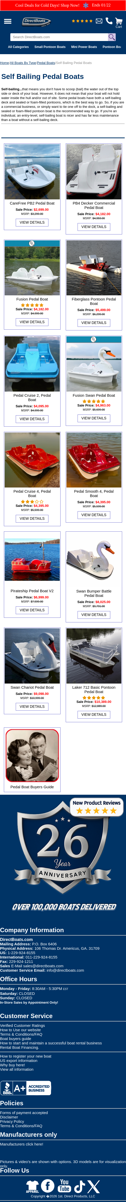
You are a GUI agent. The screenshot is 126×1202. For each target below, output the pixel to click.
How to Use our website (20, 1030)
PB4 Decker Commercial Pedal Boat (94, 205)
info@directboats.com (65, 970)
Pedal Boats (46, 63)
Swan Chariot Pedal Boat (32, 687)
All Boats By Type (23, 63)
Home (4, 63)
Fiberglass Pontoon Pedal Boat (94, 301)
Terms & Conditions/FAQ (21, 1034)
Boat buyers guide (15, 1038)
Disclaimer (9, 1117)
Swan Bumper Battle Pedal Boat (94, 593)
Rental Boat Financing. (19, 1047)
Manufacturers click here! (21, 1144)
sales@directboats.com (43, 966)
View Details (32, 222)
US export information (18, 1060)
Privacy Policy (12, 1121)
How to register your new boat (25, 1056)
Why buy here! (12, 1065)
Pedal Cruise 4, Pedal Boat (32, 493)
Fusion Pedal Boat (32, 299)
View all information (16, 1069)
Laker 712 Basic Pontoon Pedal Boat (94, 689)
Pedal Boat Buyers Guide (32, 787)
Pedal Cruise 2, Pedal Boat (32, 397)
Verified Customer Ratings (22, 1025)
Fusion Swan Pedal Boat (94, 395)
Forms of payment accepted (24, 1112)
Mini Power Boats (84, 47)
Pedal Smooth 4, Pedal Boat (94, 493)
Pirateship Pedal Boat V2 (32, 591)
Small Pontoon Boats (50, 47)
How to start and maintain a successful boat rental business (51, 1043)
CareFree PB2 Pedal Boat (32, 203)
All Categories (18, 47)
